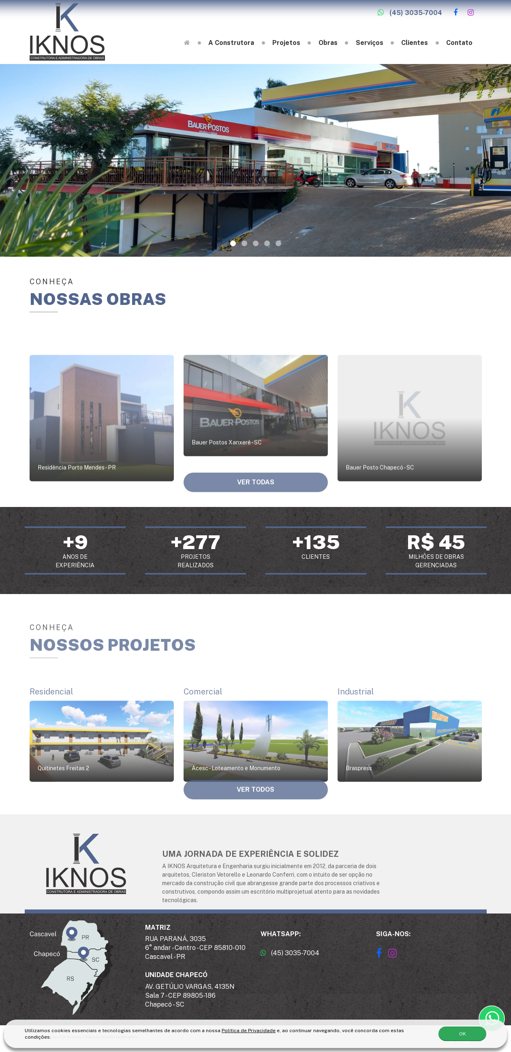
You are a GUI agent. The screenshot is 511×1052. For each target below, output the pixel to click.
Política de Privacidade (249, 1029)
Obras (328, 43)
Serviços (369, 43)
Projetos (286, 43)
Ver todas (255, 490)
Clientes (414, 43)
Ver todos (255, 798)
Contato (459, 43)
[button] (233, 243)
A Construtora (231, 43)
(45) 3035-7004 (410, 13)
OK (462, 1032)
